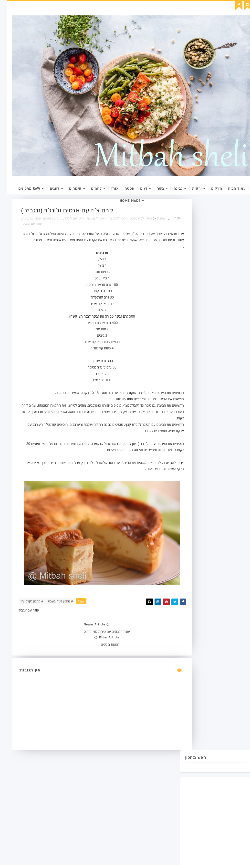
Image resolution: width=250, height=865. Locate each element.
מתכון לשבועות (69, 220)
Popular (193, 521)
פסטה (122, 188)
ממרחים (185, 407)
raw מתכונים (22, 188)
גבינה (171, 188)
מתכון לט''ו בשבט (114, 220)
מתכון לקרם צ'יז (91, 220)
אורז (108, 188)
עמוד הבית (230, 188)
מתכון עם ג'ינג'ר (47, 220)
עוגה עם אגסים (25, 220)
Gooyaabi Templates (179, 856)
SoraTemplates (130, 856)
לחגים (47, 188)
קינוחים (68, 188)
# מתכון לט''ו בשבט (54, 610)
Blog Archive (224, 521)
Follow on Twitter (210, 451)
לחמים (89, 188)
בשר (153, 188)
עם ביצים (205, 415)
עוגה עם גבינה (47, 225)
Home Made (123, 200)
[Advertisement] (220, 302)
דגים (136, 188)
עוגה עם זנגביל (25, 225)
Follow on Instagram (210, 461)
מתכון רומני (187, 415)
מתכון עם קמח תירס (207, 407)
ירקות (190, 188)
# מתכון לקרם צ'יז (25, 610)
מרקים (209, 188)
